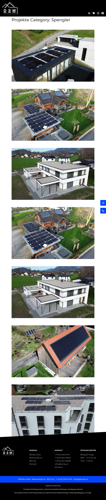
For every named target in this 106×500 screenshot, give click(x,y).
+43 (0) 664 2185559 (63, 458)
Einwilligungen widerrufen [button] (75, 489)
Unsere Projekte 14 (26, 26)
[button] (89, 13)
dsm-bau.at (59, 467)
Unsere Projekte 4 (25, 262)
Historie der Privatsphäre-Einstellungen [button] (55, 489)
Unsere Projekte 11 (26, 85)
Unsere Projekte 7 (25, 203)
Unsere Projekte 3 (25, 322)
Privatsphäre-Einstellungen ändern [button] (33, 489)
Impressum (48, 486)
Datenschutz (57, 486)
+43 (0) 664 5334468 (63, 461)
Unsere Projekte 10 (26, 144)
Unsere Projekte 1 (25, 381)
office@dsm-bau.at (61, 464)
